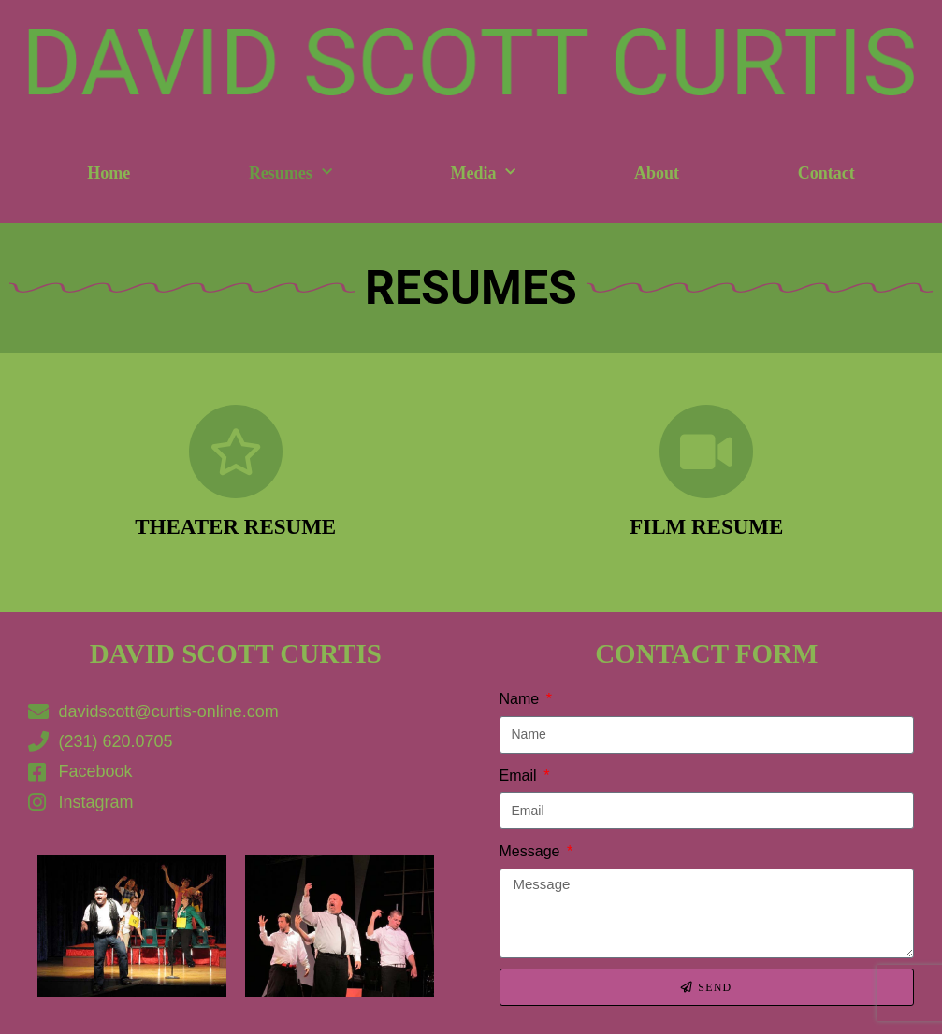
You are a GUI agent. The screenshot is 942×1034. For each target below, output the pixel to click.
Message (532, 851)
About (656, 173)
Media (482, 172)
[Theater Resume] (236, 451)
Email (520, 775)
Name (521, 699)
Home (108, 173)
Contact (826, 173)
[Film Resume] (706, 451)
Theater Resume (235, 527)
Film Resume (706, 527)
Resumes (290, 172)
